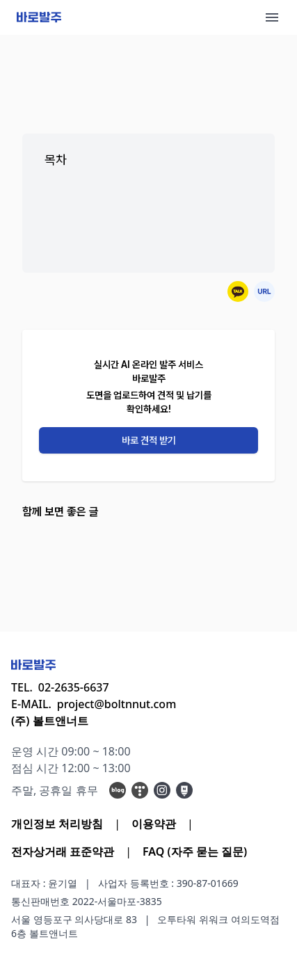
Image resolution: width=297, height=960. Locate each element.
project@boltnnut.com (117, 704)
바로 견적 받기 (149, 440)
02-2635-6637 (73, 687)
